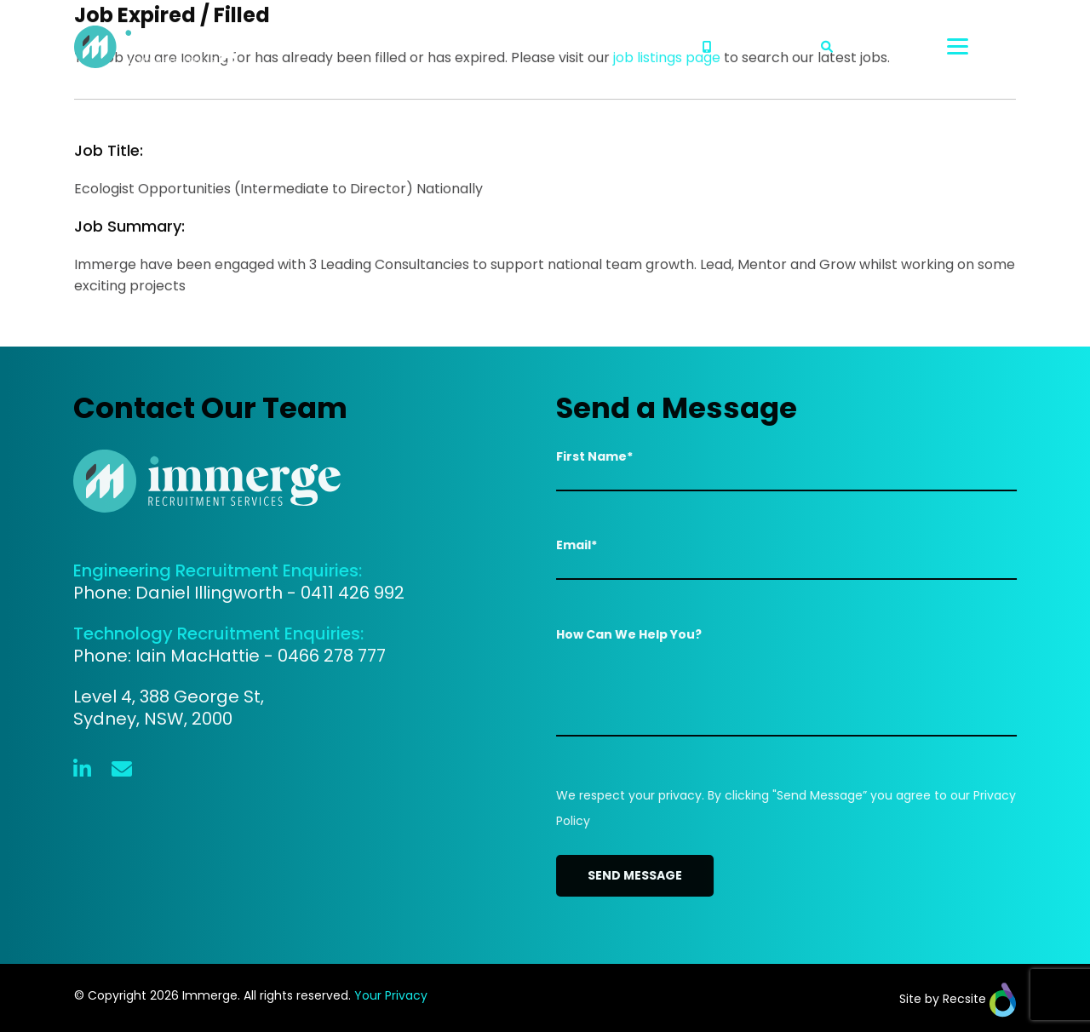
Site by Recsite (957, 998)
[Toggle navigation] (981, 46)
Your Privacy (390, 995)
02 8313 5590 (751, 46)
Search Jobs (871, 46)
